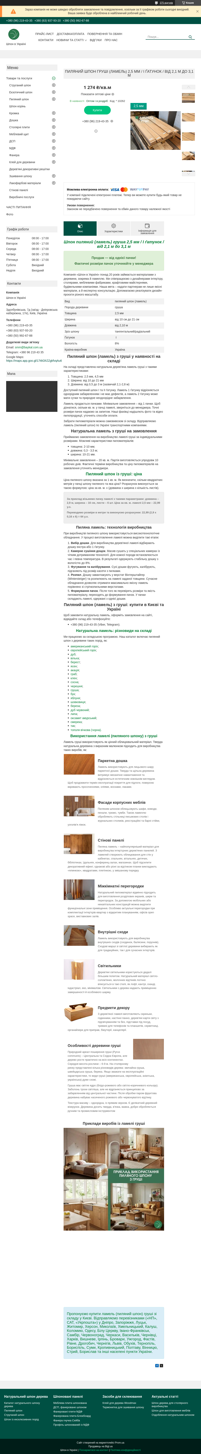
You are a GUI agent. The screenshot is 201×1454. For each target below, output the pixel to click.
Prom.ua (119, 1442)
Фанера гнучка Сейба (66, 1420)
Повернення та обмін (104, 34)
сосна (74, 682)
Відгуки (96, 40)
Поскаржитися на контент (93, 1450)
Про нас (111, 40)
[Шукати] (190, 37)
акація (75, 670)
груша (75, 690)
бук (73, 694)
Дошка (13, 120)
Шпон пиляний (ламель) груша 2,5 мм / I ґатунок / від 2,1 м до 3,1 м (114, 244)
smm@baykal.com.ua (29, 347)
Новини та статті (70, 40)
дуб (73, 654)
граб (74, 674)
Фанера (14, 155)
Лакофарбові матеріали (25, 183)
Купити (97, 110)
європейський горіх (83, 650)
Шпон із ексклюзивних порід (21, 1419)
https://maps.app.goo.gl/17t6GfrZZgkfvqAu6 (34, 360)
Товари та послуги (19, 78)
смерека (76, 722)
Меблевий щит (19, 134)
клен (74, 678)
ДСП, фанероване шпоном (70, 1407)
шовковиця (78, 702)
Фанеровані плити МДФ (67, 1411)
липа (74, 714)
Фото (9, 214)
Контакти (45, 40)
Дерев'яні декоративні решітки (29, 169)
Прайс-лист (44, 34)
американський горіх (84, 646)
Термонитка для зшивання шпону (123, 1407)
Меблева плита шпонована (70, 1402)
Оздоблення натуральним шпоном (173, 1414)
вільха (75, 658)
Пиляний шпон (19, 99)
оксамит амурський (83, 718)
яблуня (75, 698)
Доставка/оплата (70, 34)
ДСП (12, 141)
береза (75, 706)
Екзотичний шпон (20, 92)
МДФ (12, 148)
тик (73, 726)
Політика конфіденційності (125, 1450)
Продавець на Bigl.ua (100, 1446)
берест (75, 662)
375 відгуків (166, 2)
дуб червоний (80, 710)
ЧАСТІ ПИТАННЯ (18, 207)
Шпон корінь (17, 106)
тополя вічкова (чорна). (86, 730)
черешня (76, 686)
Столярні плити (19, 127)
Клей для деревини (22, 162)
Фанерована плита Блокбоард (72, 1415)
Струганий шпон (20, 85)
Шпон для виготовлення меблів (171, 1410)
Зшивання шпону (20, 176)
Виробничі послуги (21, 197)
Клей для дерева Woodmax (119, 1402)
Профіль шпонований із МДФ (71, 1424)
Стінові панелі (18, 190)
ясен (74, 666)
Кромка (14, 113)
